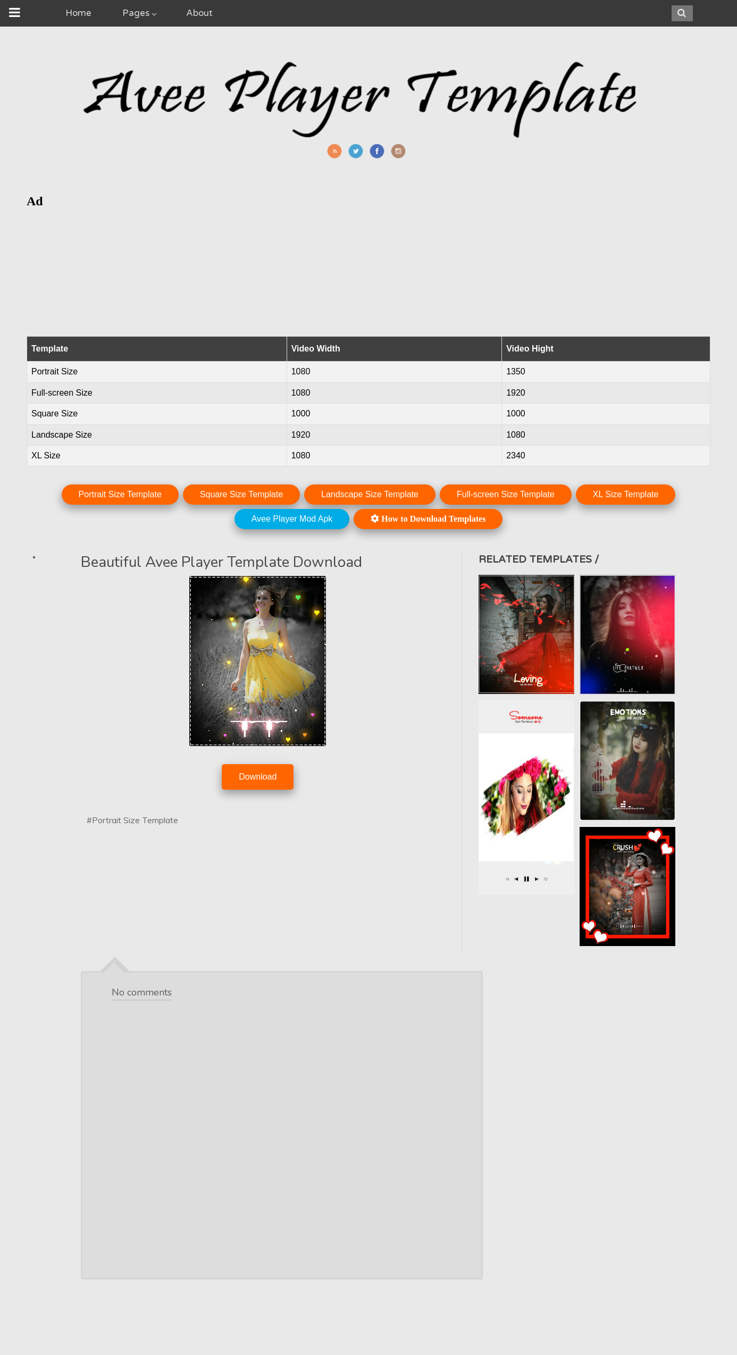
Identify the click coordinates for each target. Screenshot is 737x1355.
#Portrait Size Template (132, 820)
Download (258, 776)
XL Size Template (626, 494)
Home (78, 13)
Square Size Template (241, 494)
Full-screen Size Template (506, 494)
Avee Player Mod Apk (292, 518)
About (199, 13)
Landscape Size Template (369, 494)
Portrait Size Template (120, 494)
